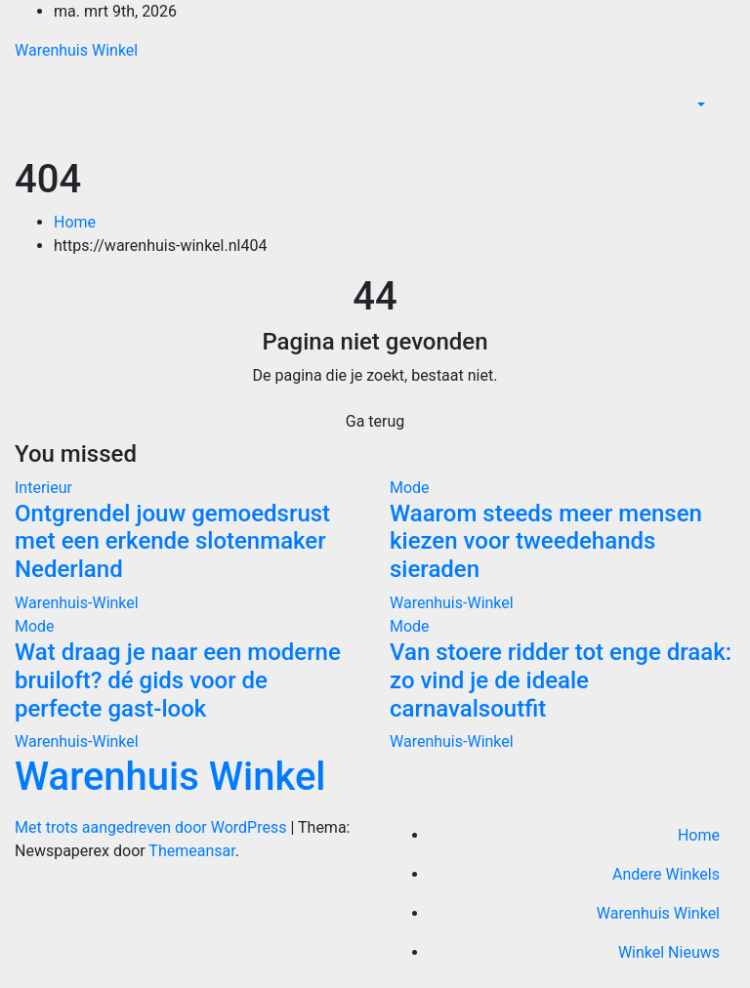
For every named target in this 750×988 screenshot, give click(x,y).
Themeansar (191, 851)
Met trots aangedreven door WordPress (152, 827)
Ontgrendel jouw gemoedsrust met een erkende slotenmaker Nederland (172, 542)
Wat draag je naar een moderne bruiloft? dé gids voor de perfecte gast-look (178, 680)
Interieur (43, 487)
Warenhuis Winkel (76, 50)
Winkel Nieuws (669, 952)
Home (75, 222)
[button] (699, 105)
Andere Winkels (666, 874)
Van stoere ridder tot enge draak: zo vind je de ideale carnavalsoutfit (560, 680)
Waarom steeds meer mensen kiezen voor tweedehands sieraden (546, 542)
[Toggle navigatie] (721, 134)
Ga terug (375, 421)
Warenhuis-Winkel (77, 603)
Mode (410, 487)
